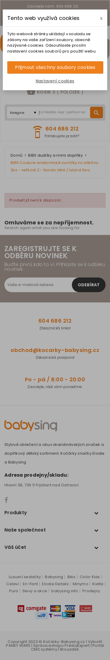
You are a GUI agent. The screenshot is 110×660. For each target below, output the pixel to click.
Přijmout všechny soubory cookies (55, 67)
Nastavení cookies (55, 81)
